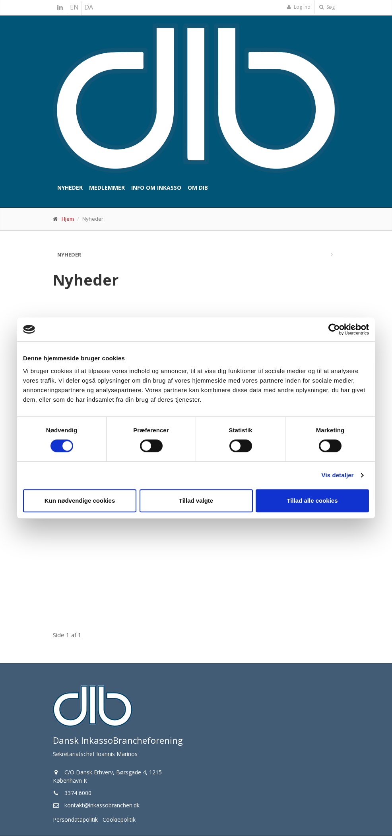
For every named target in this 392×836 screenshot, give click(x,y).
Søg (327, 7)
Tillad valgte (196, 500)
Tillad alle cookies (312, 500)
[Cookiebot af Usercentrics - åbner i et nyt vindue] (334, 329)
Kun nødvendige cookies (80, 500)
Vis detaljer (338, 475)
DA (88, 7)
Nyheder (70, 187)
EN (74, 7)
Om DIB (198, 187)
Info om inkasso (156, 187)
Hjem (68, 218)
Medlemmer (107, 187)
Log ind (298, 7)
